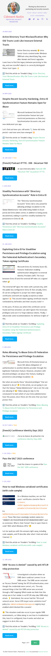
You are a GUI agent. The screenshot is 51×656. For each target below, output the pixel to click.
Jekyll (27, 652)
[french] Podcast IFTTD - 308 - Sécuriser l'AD (25, 163)
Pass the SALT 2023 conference (18, 458)
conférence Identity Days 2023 (29, 439)
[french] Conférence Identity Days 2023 (22, 430)
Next (35, 643)
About (34, 13)
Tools (32, 15)
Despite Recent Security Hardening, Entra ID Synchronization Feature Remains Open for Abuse (25, 102)
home (29, 13)
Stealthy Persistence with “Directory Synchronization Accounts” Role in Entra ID (24, 227)
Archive (40, 13)
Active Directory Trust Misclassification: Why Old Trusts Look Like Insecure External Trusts (25, 40)
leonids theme (43, 652)
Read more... (9, 85)
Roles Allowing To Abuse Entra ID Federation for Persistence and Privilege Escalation (25, 408)
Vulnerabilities (39, 15)
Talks (45, 13)
